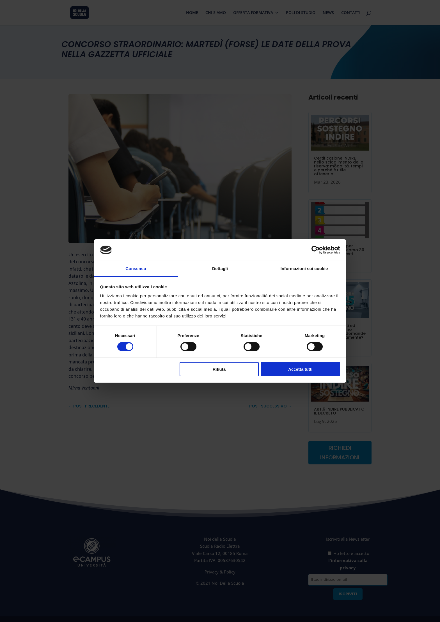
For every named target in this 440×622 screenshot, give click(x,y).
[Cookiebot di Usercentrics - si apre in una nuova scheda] (315, 250)
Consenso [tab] (135, 268)
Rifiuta (219, 369)
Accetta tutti (300, 369)
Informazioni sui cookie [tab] (304, 268)
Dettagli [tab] (220, 268)
